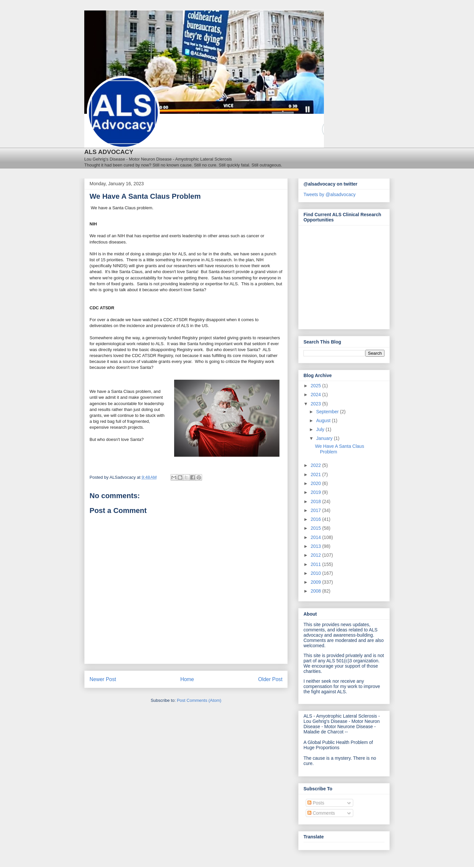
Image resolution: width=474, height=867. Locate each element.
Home (187, 679)
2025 (316, 385)
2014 (316, 537)
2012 (316, 555)
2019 (316, 492)
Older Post (270, 679)
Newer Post (103, 679)
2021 (316, 474)
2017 (316, 510)
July (321, 429)
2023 (316, 403)
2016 (316, 519)
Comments (321, 813)
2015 (316, 528)
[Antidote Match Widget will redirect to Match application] (339, 275)
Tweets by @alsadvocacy (329, 194)
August (323, 420)
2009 (316, 582)
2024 (316, 394)
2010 (316, 573)
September (328, 411)
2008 (316, 591)
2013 (316, 546)
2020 (316, 483)
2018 (316, 501)
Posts (315, 802)
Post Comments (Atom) (199, 700)
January (325, 438)
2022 (316, 465)
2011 (316, 564)
